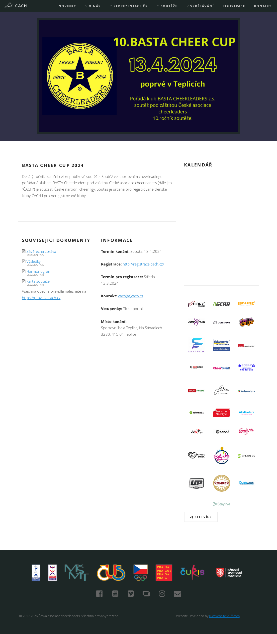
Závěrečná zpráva (41, 251)
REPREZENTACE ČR (128, 6)
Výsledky (33, 261)
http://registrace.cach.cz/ (143, 264)
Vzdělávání (200, 6)
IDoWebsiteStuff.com (224, 616)
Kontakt (263, 6)
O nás (93, 6)
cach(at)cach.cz (130, 296)
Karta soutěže (38, 281)
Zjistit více (201, 517)
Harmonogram (38, 271)
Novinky (67, 6)
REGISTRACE (234, 6)
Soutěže (167, 6)
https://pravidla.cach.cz (41, 297)
